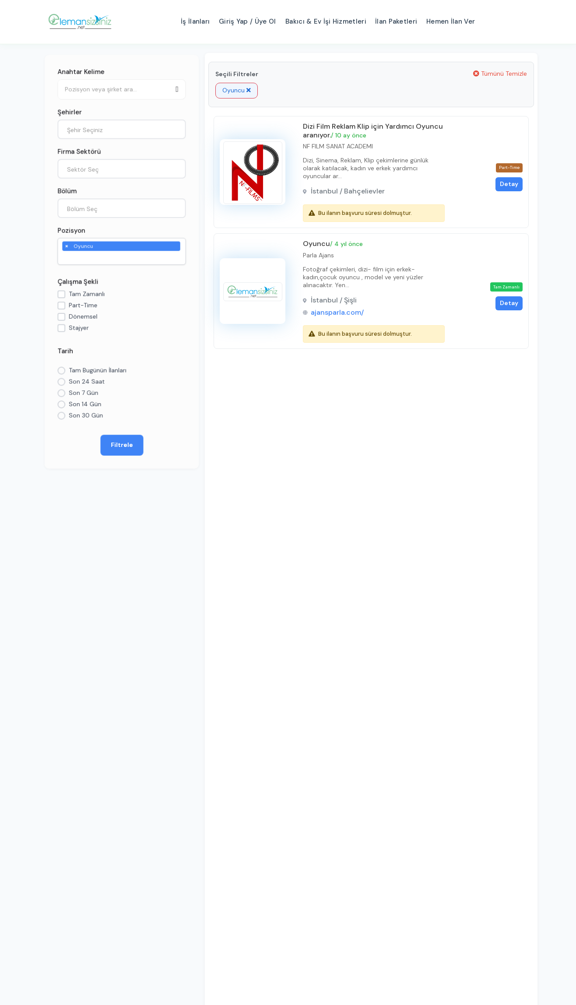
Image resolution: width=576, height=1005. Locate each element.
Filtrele (122, 446)
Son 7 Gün (83, 394)
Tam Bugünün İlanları (97, 371)
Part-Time (82, 305)
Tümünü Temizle (500, 73)
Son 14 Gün (84, 405)
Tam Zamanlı (86, 294)
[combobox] (121, 128)
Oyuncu (236, 90)
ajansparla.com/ (338, 314)
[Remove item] (66, 245)
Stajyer (78, 328)
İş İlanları (195, 21)
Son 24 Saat (86, 383)
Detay (507, 184)
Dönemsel (82, 317)
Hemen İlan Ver (450, 21)
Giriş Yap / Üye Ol (247, 21)
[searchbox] (66, 258)
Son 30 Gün (85, 417)
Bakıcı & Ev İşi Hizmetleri (325, 21)
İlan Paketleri (396, 21)
